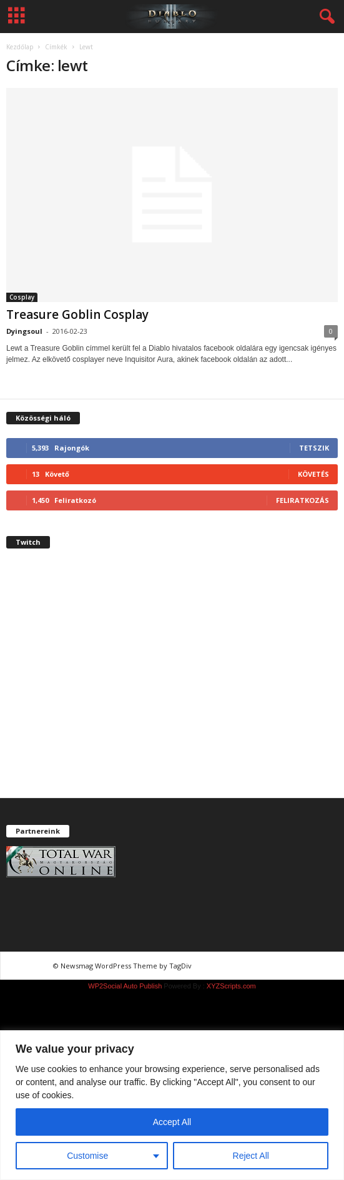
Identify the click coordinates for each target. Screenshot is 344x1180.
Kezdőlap (19, 46)
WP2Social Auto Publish (125, 986)
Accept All (172, 1122)
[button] (324, 17)
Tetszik (314, 447)
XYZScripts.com (231, 986)
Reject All (251, 1156)
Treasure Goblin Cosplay (77, 314)
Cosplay (21, 297)
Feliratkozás (302, 500)
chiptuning (217, 965)
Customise (87, 1156)
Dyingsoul (24, 331)
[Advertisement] (172, 684)
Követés (313, 474)
